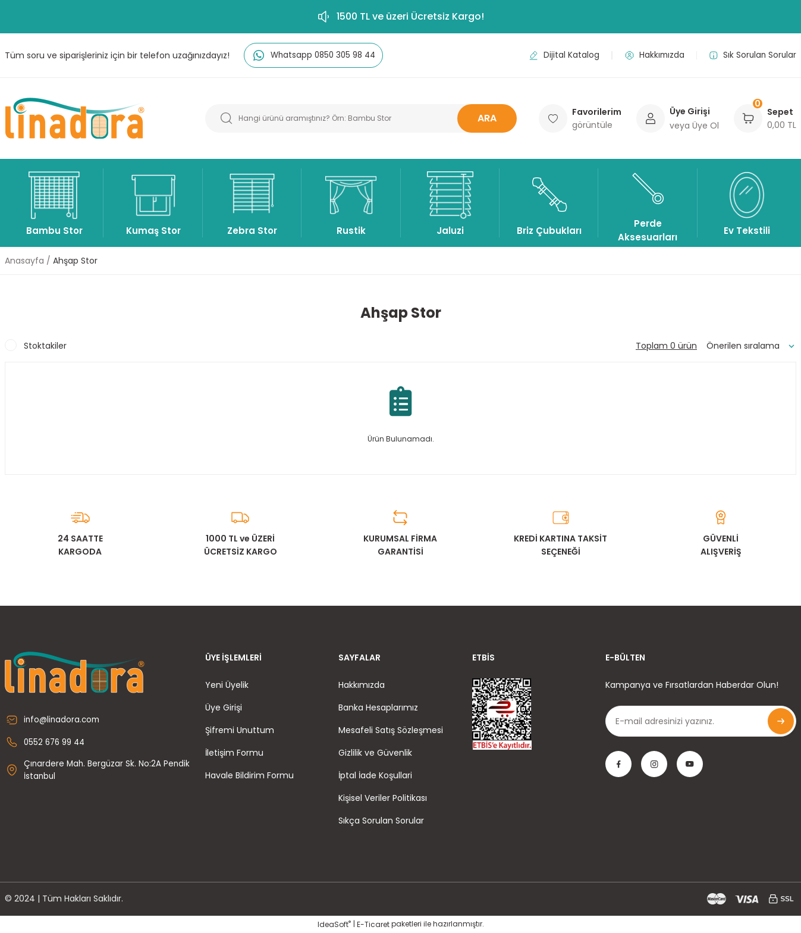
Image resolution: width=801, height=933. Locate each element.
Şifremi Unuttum (239, 730)
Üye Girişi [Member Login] (690, 111)
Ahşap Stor (75, 261)
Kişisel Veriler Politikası (382, 798)
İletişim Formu (234, 753)
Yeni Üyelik (227, 685)
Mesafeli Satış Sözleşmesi (390, 730)
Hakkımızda (361, 685)
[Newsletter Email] (700, 721)
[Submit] (781, 721)
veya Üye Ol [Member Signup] (694, 126)
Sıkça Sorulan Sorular (381, 820)
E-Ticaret (373, 924)
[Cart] (748, 118)
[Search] (361, 118)
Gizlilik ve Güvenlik (375, 753)
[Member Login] (650, 118)
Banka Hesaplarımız (378, 707)
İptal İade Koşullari (375, 775)
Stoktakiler (45, 346)
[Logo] (75, 118)
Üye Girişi (223, 707)
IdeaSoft (334, 924)
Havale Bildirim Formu (249, 775)
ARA (487, 118)
